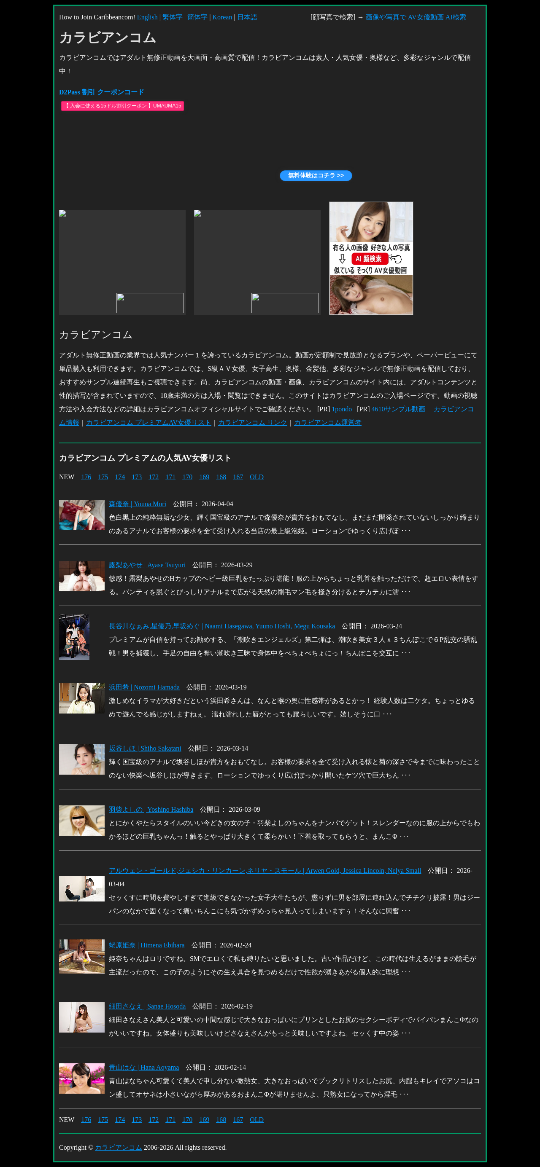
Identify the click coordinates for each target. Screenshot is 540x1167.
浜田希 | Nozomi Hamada (144, 687)
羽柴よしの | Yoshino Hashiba (151, 809)
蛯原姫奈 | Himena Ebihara (147, 945)
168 (221, 476)
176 (86, 476)
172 (153, 476)
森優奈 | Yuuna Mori (137, 503)
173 (137, 476)
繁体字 (172, 17)
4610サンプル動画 (398, 409)
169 (204, 476)
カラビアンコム (118, 1147)
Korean (222, 17)
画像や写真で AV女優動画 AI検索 (416, 17)
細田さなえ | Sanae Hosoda (147, 1006)
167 (238, 476)
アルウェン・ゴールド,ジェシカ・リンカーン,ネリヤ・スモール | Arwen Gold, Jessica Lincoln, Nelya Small (265, 870)
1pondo (342, 409)
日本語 (247, 17)
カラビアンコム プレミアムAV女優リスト (148, 422)
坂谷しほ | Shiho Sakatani (145, 748)
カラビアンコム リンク (252, 422)
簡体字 (197, 17)
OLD (257, 476)
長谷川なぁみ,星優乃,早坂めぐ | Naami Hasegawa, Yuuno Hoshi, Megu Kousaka (222, 626)
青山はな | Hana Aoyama (144, 1067)
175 (103, 476)
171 (170, 476)
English (147, 17)
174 (120, 476)
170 (187, 476)
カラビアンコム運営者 (328, 422)
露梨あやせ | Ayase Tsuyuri (147, 565)
